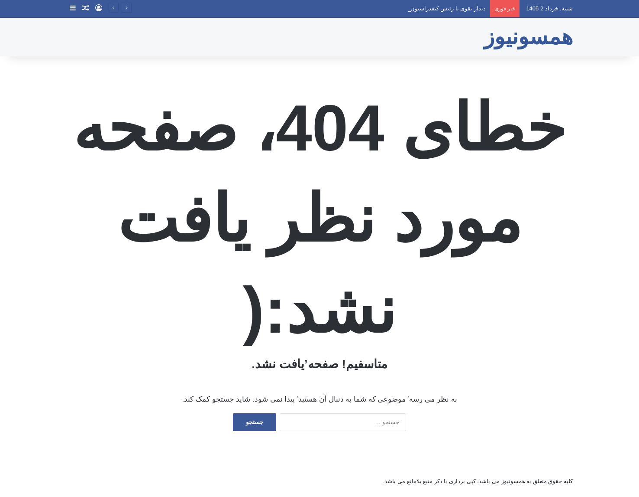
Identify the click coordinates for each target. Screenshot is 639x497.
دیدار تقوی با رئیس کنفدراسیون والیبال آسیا (434, 8)
